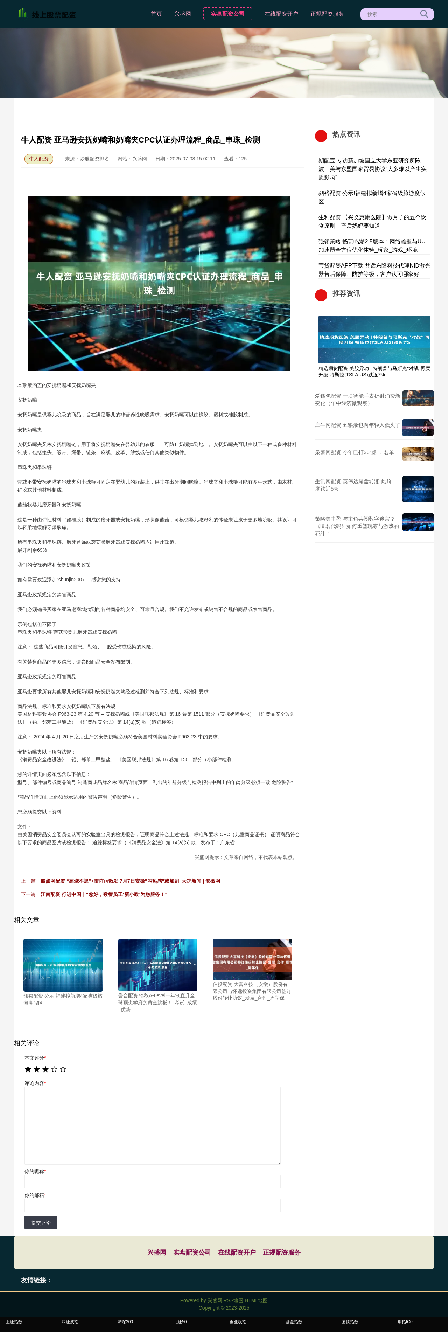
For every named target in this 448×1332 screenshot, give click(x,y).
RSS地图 (233, 1300)
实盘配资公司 (228, 14)
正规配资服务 (327, 14)
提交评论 (41, 1223)
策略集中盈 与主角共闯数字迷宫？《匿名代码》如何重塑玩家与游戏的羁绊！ (357, 526)
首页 (156, 14)
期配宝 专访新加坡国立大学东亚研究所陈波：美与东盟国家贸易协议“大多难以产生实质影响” (372, 169)
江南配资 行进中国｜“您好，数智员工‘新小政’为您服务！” (104, 894)
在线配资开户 (281, 14)
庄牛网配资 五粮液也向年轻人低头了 (357, 425)
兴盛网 (182, 14)
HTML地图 (256, 1300)
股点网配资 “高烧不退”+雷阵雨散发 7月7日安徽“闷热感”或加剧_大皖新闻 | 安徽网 (130, 881)
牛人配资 (39, 158)
